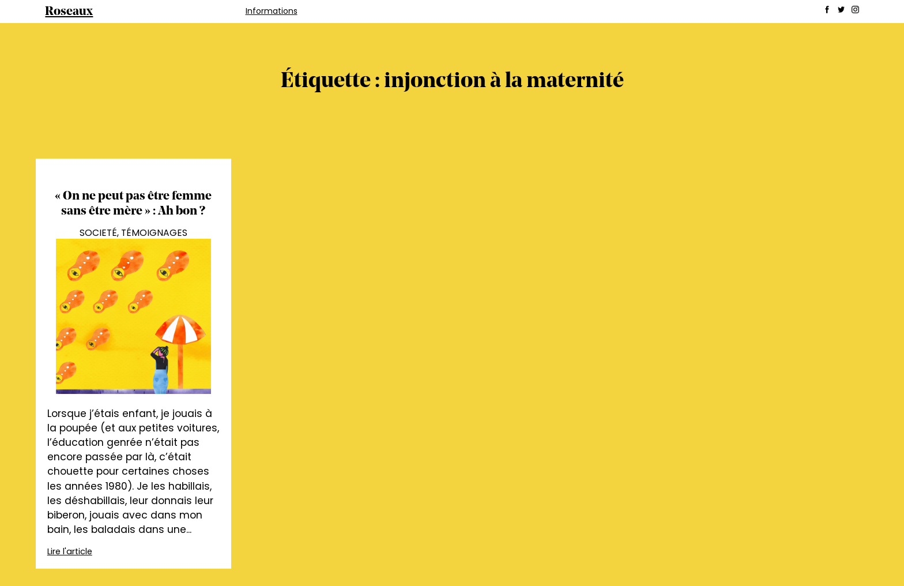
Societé (98, 233)
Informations (271, 11)
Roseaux (69, 12)
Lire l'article (69, 551)
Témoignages (154, 233)
